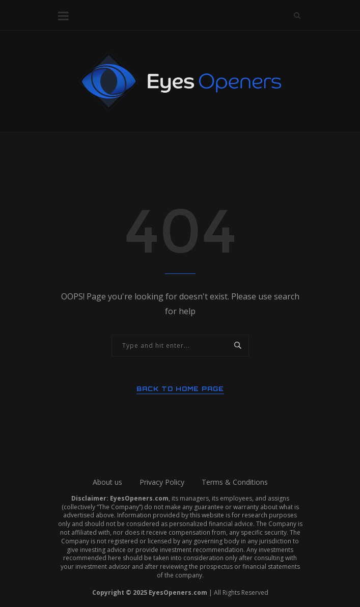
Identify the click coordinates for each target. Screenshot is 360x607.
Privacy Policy (162, 482)
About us (107, 482)
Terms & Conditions (235, 482)
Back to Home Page (180, 389)
